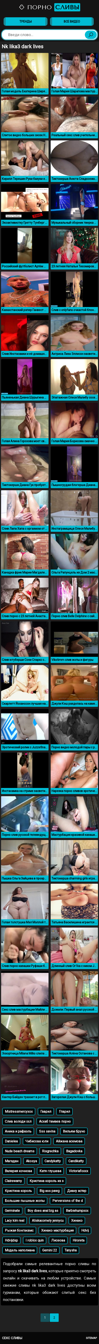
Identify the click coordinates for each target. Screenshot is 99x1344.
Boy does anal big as (42, 1211)
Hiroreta (78, 1240)
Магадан (11, 1161)
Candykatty (53, 1161)
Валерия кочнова (18, 1171)
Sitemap (91, 1338)
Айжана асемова (69, 1141)
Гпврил (64, 1112)
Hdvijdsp (11, 1240)
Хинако (77, 1221)
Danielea (11, 1141)
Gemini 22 (49, 1250)
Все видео (72, 21)
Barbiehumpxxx (77, 1211)
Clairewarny (13, 1181)
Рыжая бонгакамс (19, 1230)
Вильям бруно (74, 1131)
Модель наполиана (20, 1250)
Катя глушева (50, 1171)
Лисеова (58, 1240)
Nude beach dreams (19, 1151)
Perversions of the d (67, 1201)
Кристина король (18, 1191)
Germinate (12, 1211)
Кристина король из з (47, 1181)
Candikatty (76, 1161)
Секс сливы (12, 1338)
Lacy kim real (14, 1221)
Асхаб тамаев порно (55, 1121)
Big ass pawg (49, 1191)
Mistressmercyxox (19, 1112)
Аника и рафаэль (18, 1131)
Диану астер (76, 1191)
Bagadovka (74, 1151)
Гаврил (45, 1112)
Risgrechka (50, 1151)
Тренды (25, 21)
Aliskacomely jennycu (48, 1221)
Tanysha (71, 1250)
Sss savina (47, 1131)
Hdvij (85, 1230)
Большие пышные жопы (25, 1201)
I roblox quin (35, 1240)
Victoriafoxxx (78, 1171)
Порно (49, 7)
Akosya (31, 1161)
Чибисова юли (36, 1141)
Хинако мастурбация (57, 1230)
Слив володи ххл (18, 1121)
